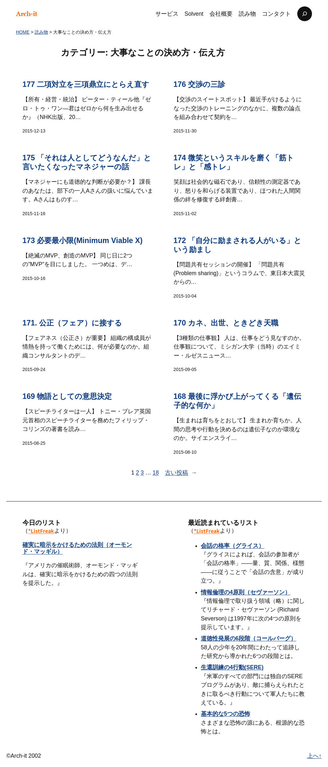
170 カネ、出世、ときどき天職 (226, 323)
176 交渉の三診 (199, 84)
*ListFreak (41, 531)
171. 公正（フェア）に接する (72, 323)
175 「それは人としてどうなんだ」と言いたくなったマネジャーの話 (86, 162)
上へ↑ (314, 756)
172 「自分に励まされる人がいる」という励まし (237, 245)
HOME (22, 32)
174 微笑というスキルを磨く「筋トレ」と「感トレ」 (234, 162)
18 (155, 472)
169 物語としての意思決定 (67, 396)
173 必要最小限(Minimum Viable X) (82, 240)
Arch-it (26, 13)
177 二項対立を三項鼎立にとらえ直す (85, 84)
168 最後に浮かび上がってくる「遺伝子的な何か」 (237, 400)
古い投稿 (181, 472)
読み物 (41, 32)
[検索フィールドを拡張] (304, 13)
